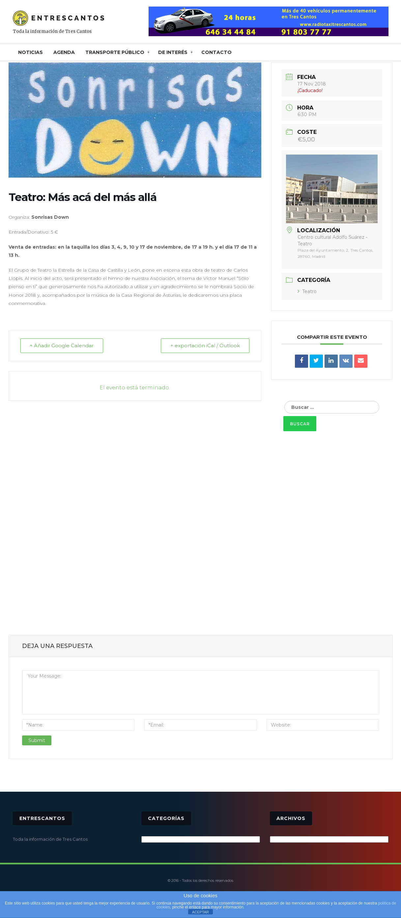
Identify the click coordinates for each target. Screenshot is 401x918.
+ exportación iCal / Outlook (205, 346)
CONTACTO (216, 52)
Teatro (307, 291)
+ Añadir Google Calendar (62, 346)
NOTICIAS (30, 52)
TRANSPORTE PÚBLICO (114, 52)
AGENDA (64, 52)
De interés (172, 52)
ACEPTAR (200, 912)
